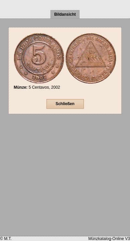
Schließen (65, 103)
